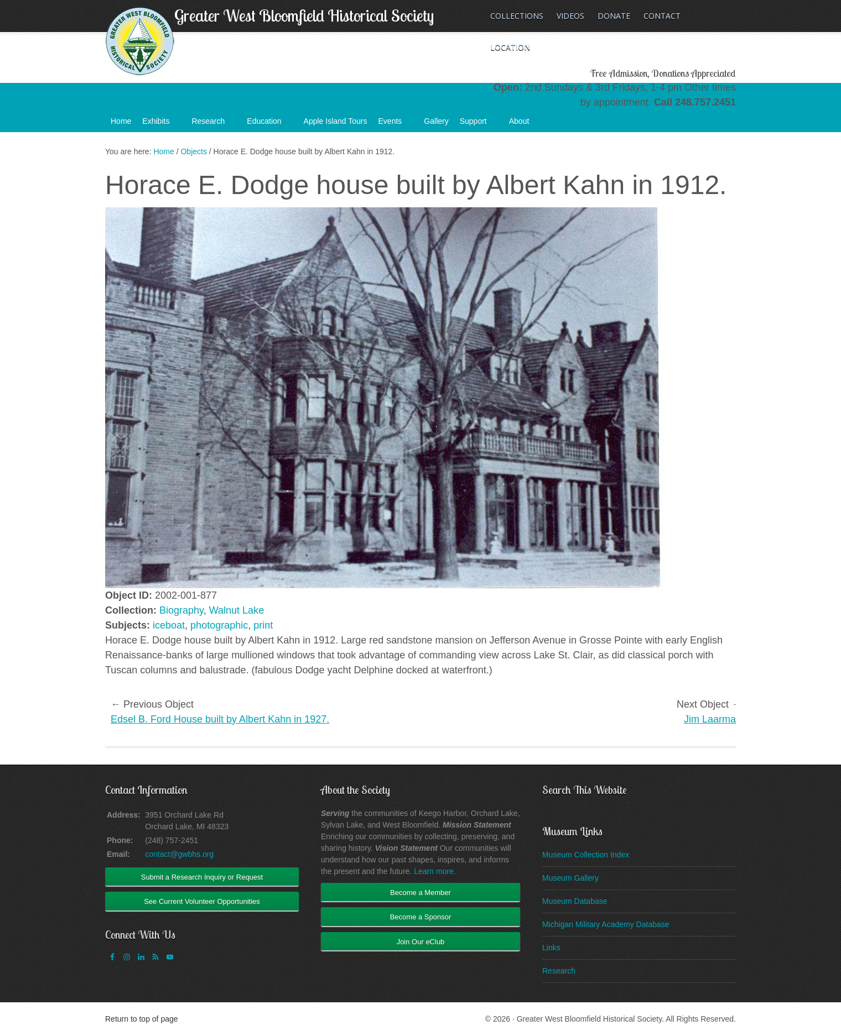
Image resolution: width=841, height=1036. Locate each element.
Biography (181, 610)
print (263, 625)
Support (479, 124)
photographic (219, 625)
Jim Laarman (712, 719)
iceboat (169, 625)
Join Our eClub (421, 942)
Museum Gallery (570, 877)
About (525, 124)
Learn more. (434, 871)
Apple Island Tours (335, 121)
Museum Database (575, 901)
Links (551, 947)
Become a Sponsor (420, 917)
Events (395, 124)
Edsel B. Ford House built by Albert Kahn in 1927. (220, 719)
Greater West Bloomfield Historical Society (304, 15)
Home (121, 121)
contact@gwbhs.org (179, 854)
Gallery (436, 121)
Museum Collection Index (585, 854)
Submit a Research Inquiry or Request (202, 877)
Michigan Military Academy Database (605, 924)
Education (269, 124)
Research (213, 124)
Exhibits (161, 124)
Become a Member (420, 892)
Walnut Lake (236, 610)
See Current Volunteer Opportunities (202, 901)
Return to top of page (141, 1018)
